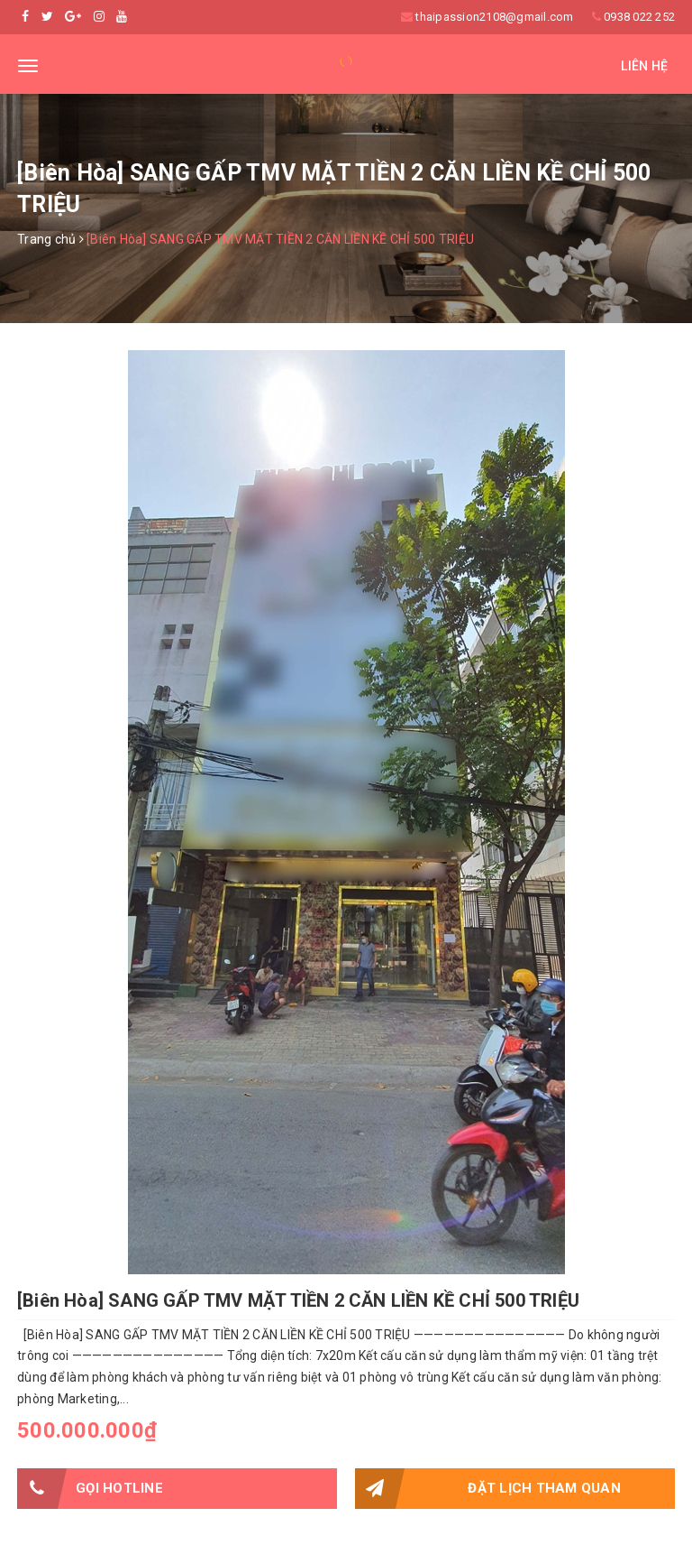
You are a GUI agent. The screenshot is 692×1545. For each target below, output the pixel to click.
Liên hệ (644, 66)
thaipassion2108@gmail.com (494, 16)
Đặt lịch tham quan (488, 1488)
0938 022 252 (639, 16)
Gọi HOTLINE (90, 1488)
